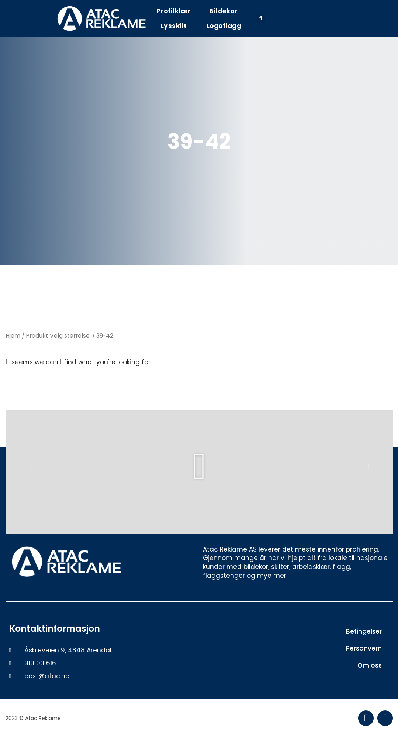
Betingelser (364, 631)
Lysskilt (174, 25)
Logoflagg (224, 25)
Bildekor (223, 11)
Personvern (364, 648)
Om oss (369, 665)
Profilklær (173, 11)
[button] (260, 18)
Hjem (13, 336)
